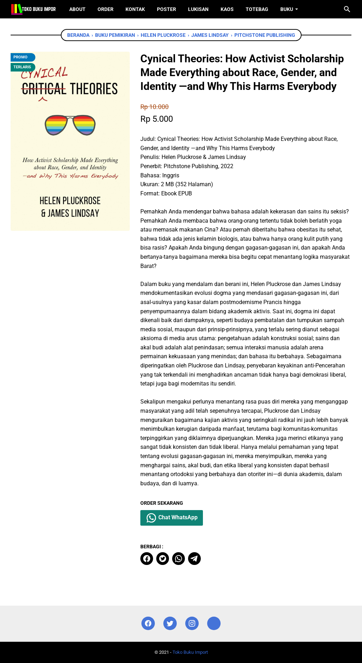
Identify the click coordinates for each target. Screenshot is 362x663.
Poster (166, 9)
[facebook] (146, 558)
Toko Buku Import (190, 652)
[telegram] (194, 558)
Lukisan (198, 9)
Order (105, 9)
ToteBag (257, 9)
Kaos (227, 9)
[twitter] (162, 558)
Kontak (135, 9)
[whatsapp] (178, 558)
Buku (286, 9)
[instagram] (192, 623)
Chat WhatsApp (172, 518)
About (77, 9)
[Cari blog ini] (347, 9)
